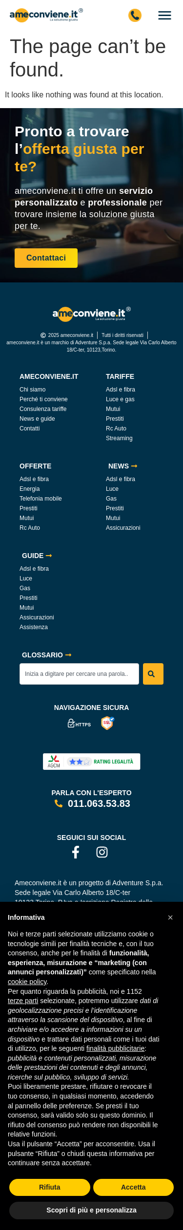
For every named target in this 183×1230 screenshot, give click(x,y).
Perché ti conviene (44, 399)
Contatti (30, 428)
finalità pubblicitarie (115, 1048)
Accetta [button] (133, 1187)
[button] (170, 917)
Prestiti (115, 418)
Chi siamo (32, 389)
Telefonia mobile (41, 498)
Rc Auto (116, 428)
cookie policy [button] (27, 982)
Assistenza (34, 627)
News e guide (37, 418)
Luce (112, 488)
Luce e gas (120, 399)
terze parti (23, 1001)
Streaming (119, 438)
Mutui (113, 409)
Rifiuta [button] (50, 1187)
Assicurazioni (123, 527)
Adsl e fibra (120, 389)
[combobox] (79, 674)
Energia (30, 488)
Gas (111, 498)
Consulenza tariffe (43, 409)
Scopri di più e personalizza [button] (91, 1210)
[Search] (153, 674)
